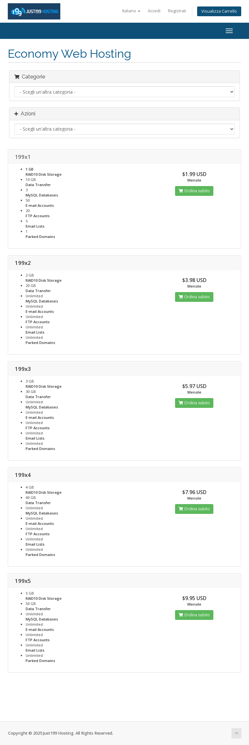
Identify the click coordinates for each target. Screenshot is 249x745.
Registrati (177, 11)
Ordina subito (194, 191)
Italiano (131, 11)
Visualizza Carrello (219, 11)
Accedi (154, 11)
